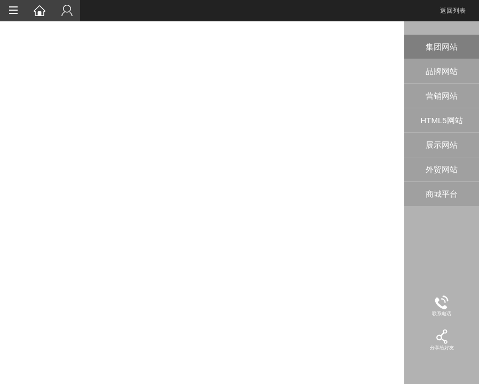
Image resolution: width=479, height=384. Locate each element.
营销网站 (442, 95)
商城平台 (442, 193)
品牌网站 (442, 71)
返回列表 (453, 10)
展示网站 (442, 144)
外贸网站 (442, 169)
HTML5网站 (441, 120)
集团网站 (442, 46)
